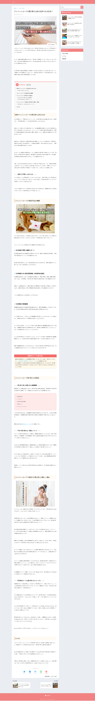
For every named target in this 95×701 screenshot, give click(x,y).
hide (28, 84)
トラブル (64, 56)
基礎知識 (64, 59)
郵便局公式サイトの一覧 (27, 424)
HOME (47, 696)
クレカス (15, 2)
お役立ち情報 (54, 676)
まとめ (18, 106)
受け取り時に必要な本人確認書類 (25, 97)
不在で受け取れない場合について (25, 99)
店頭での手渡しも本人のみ (23, 90)
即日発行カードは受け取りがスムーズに (26, 104)
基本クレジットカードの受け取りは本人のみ (26, 88)
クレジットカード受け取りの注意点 (24, 95)
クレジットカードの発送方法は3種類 (25, 93)
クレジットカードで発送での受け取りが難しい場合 (28, 102)
